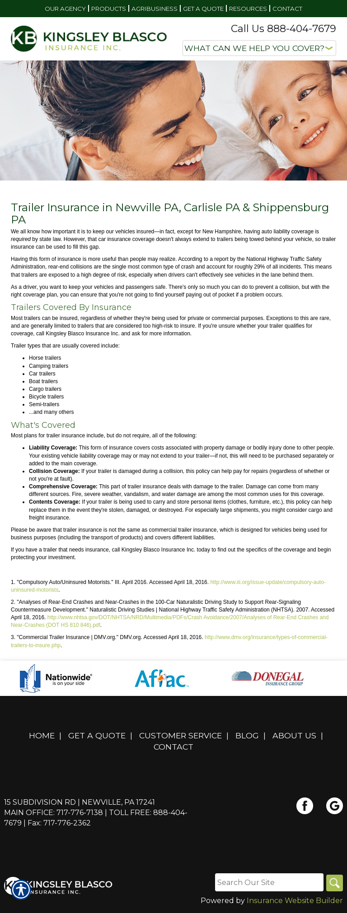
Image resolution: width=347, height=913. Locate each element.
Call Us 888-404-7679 (283, 29)
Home (42, 735)
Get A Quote (97, 735)
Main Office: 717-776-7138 (53, 812)
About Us (294, 735)
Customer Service (180, 735)
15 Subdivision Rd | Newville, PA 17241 (79, 802)
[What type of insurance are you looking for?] (259, 48)
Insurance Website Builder (295, 901)
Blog (247, 735)
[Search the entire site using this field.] (268, 882)
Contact (173, 746)
